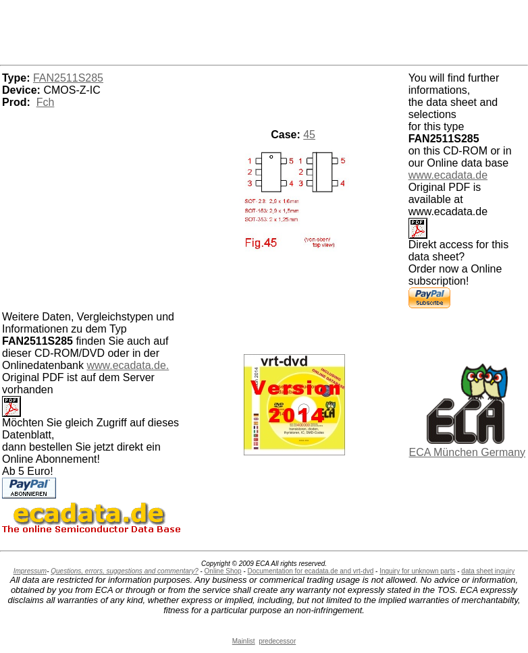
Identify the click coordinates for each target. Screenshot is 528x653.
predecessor (277, 641)
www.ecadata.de (447, 175)
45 (309, 134)
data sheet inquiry (487, 571)
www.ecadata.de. (127, 365)
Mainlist (243, 641)
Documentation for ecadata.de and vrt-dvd (311, 571)
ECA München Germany (467, 452)
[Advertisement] (264, 30)
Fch (45, 102)
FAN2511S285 (68, 78)
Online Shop (223, 571)
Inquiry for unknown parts (417, 571)
